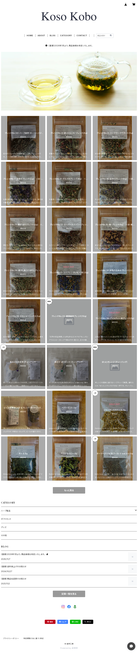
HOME (30, 35)
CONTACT (82, 35)
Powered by (69, 648)
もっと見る (69, 490)
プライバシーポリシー (11, 638)
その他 (4, 535)
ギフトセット (6, 519)
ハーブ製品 (6, 511)
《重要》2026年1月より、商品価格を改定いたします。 (68, 45)
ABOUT (41, 35)
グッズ (3, 527)
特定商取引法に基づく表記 (33, 638)
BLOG (53, 35)
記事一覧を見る (69, 594)
